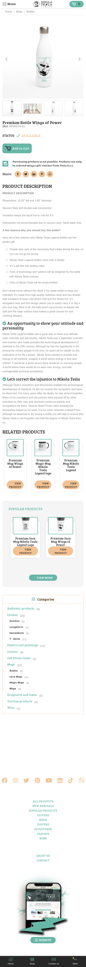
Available (31, 135)
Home (8, 11)
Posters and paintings (22, 645)
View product (15, 485)
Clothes (12, 615)
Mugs (19, 11)
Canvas (12, 651)
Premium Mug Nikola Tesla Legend (71, 465)
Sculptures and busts (22, 694)
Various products (19, 701)
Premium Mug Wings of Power (15, 463)
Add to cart (20, 148)
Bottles (31, 11)
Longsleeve (16, 626)
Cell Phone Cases (18, 658)
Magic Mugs (16, 682)
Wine (10, 707)
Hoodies (14, 620)
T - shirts (14, 638)
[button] (6, 59)
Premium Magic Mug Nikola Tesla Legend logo (43, 467)
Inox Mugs (15, 676)
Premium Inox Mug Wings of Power (60, 541)
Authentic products (20, 608)
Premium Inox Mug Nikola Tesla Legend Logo (25, 541)
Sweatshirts (16, 632)
